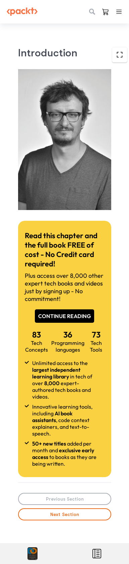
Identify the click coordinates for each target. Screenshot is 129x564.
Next (64, 514)
